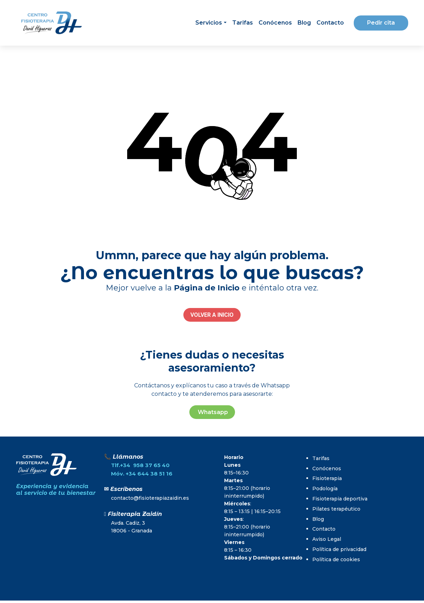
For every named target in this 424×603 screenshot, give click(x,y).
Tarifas (242, 22)
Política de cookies (336, 559)
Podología (325, 488)
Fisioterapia (327, 478)
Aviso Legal (326, 539)
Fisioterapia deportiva (339, 499)
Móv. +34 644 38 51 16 (141, 473)
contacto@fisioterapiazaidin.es (150, 498)
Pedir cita (381, 22)
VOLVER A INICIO (212, 315)
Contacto (330, 22)
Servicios (208, 22)
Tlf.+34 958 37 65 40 (140, 465)
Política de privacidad (339, 549)
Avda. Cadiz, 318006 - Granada (131, 527)
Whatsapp (212, 412)
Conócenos (275, 22)
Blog (304, 22)
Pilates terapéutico (336, 509)
